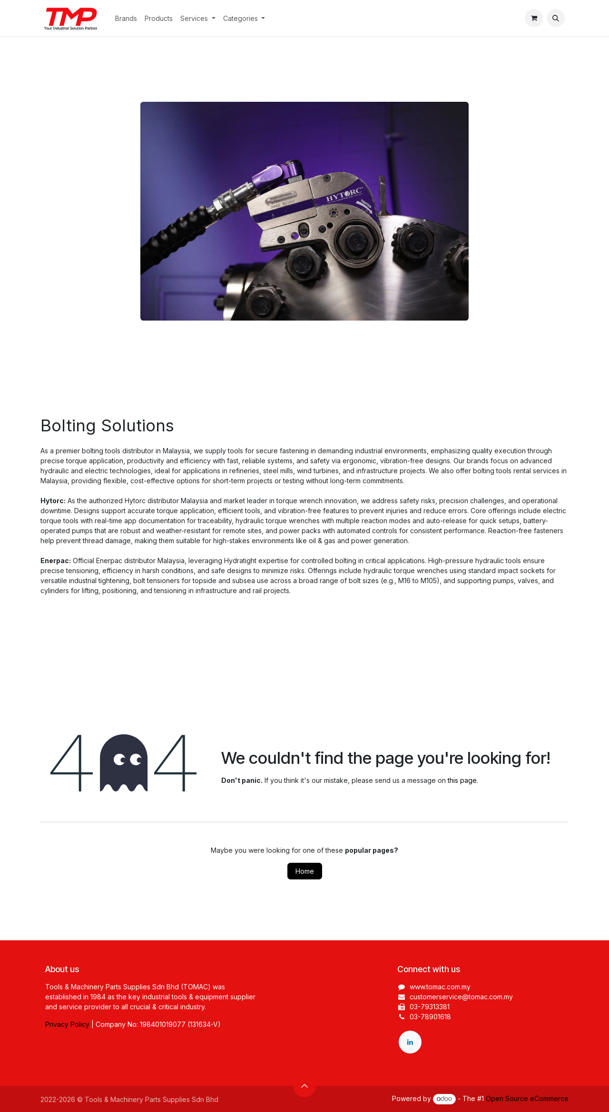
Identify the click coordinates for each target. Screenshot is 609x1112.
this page (462, 780)
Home (304, 871)
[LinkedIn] (410, 1042)
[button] (556, 18)
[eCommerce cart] (534, 18)
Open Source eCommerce (527, 1098)
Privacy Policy (67, 1024)
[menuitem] (126, 18)
